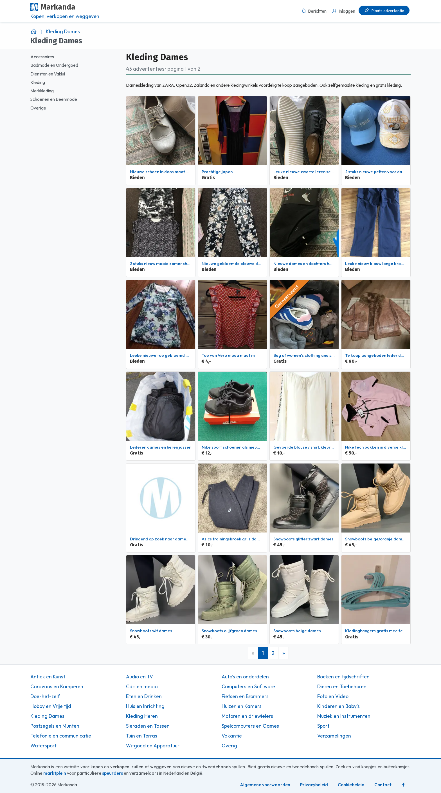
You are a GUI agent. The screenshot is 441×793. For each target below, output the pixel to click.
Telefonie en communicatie (60, 736)
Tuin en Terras (141, 736)
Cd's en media (142, 686)
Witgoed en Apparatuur (152, 746)
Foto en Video (332, 696)
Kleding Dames (63, 31)
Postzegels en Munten (54, 726)
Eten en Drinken (144, 696)
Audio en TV (139, 677)
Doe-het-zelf (45, 696)
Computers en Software (248, 686)
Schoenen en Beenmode (53, 99)
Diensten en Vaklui (47, 74)
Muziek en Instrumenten (343, 716)
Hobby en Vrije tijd (50, 706)
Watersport (43, 746)
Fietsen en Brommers (245, 696)
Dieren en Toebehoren (341, 686)
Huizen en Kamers (242, 706)
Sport (323, 726)
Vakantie (232, 736)
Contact (383, 784)
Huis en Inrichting (145, 706)
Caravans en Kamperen (56, 686)
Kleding (37, 82)
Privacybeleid (314, 784)
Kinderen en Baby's (338, 706)
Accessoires (42, 56)
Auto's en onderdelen (245, 677)
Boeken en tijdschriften (343, 677)
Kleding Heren (142, 716)
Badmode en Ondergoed (54, 65)
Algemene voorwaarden (265, 784)
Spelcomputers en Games (250, 726)
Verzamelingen (334, 736)
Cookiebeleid (351, 784)
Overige (38, 108)
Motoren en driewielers (247, 716)
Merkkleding (42, 90)
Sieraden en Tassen (148, 726)
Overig (229, 746)
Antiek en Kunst (47, 677)
